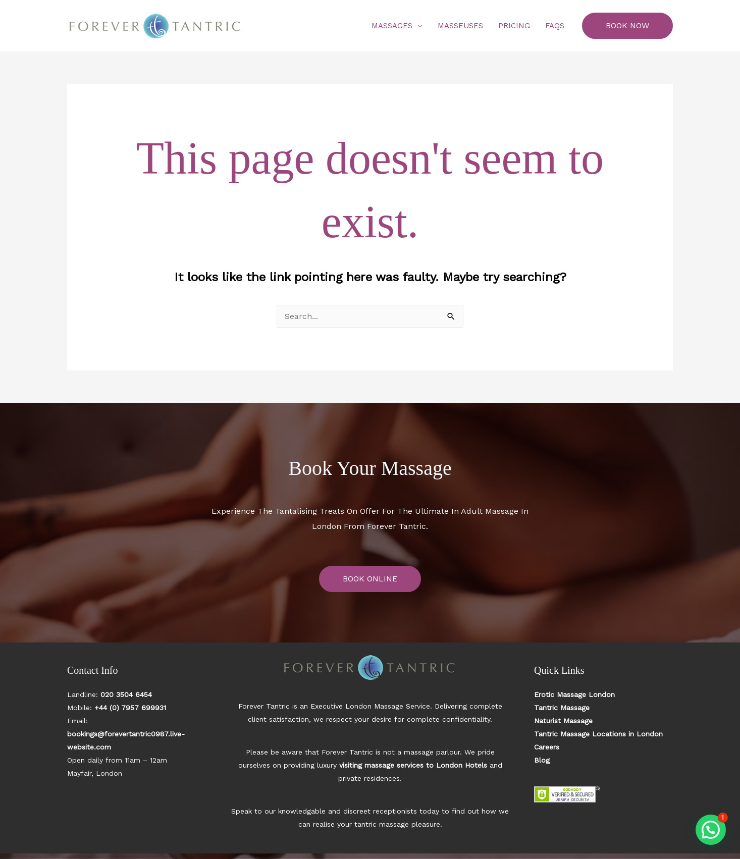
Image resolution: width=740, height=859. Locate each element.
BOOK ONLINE (370, 578)
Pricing (514, 25)
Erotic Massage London (574, 694)
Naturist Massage (563, 721)
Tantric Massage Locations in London (598, 734)
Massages (392, 25)
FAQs (554, 25)
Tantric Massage (562, 708)
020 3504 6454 (126, 694)
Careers (546, 747)
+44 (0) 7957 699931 (130, 708)
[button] (627, 26)
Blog (542, 760)
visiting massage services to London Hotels (413, 765)
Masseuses (460, 25)
